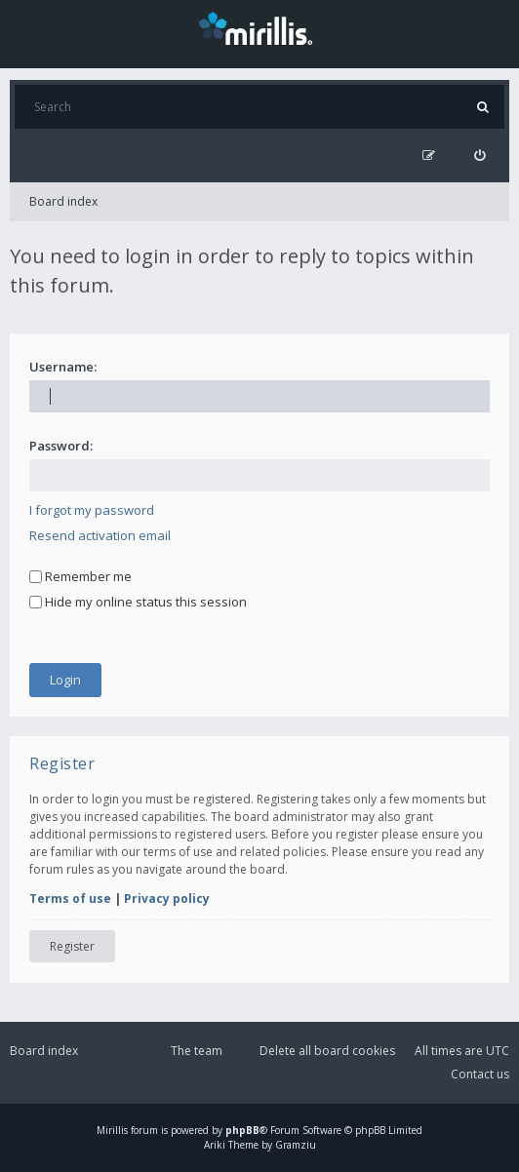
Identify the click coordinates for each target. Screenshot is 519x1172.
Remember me (80, 576)
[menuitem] (479, 155)
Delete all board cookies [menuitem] (327, 1050)
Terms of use (70, 898)
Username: (63, 366)
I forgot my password (91, 510)
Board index (63, 201)
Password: (61, 445)
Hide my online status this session (138, 601)
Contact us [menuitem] (480, 1074)
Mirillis (112, 1130)
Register (72, 946)
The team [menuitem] (196, 1050)
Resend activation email (100, 535)
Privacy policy (167, 898)
